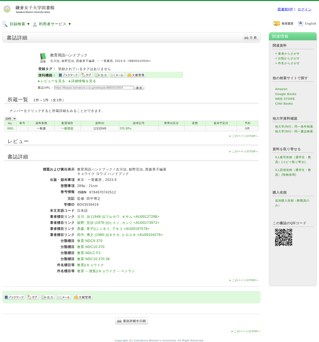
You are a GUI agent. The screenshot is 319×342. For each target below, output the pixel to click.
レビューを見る (53, 81)
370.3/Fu (125, 128)
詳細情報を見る (83, 81)
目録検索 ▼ (16, 24)
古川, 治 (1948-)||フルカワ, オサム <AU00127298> (118, 216)
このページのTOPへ (245, 136)
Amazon (281, 89)
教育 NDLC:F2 (89, 253)
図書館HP (285, 9)
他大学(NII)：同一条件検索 (294, 126)
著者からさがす (289, 53)
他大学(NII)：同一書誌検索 (294, 131)
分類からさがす (289, 58)
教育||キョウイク (90, 265)
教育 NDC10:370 (91, 247)
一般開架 (67, 128)
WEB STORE (285, 98)
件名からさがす (289, 63)
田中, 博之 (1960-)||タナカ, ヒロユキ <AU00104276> (120, 235)
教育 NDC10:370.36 (93, 259)
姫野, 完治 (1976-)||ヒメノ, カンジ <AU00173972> (118, 222)
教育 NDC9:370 (90, 241)
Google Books (285, 94)
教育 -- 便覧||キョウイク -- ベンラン (106, 271)
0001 (10, 128)
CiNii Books (284, 103)
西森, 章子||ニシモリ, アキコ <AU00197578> (113, 229)
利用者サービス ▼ (51, 24)
